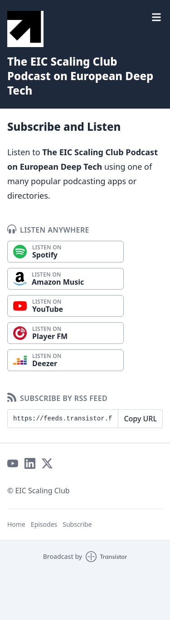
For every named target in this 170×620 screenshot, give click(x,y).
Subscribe (77, 524)
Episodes (44, 524)
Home (16, 524)
